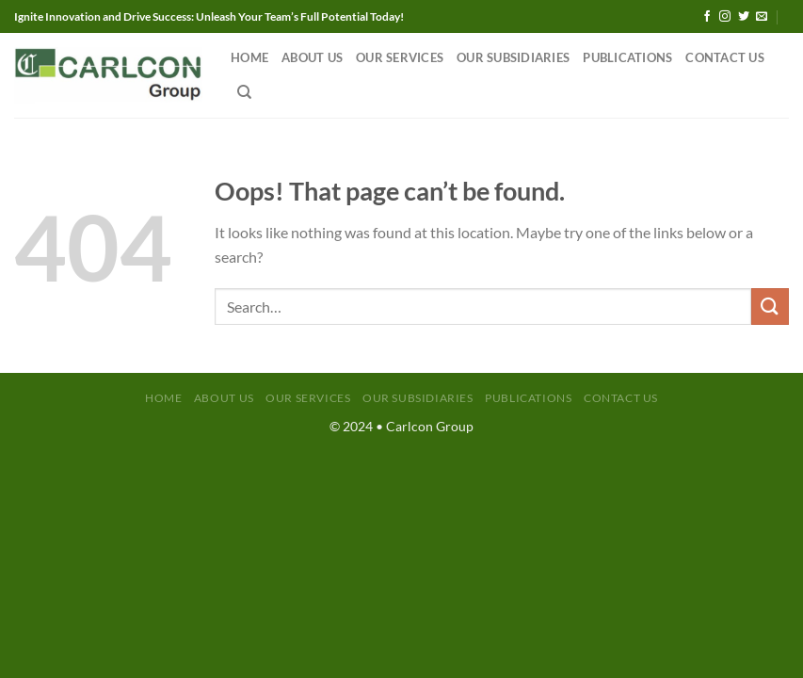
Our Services (399, 57)
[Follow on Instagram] (725, 17)
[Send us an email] (761, 17)
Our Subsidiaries (513, 57)
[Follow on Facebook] (707, 17)
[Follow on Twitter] (743, 17)
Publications (627, 57)
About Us (312, 57)
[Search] (244, 92)
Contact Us (724, 57)
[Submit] (770, 306)
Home (249, 57)
